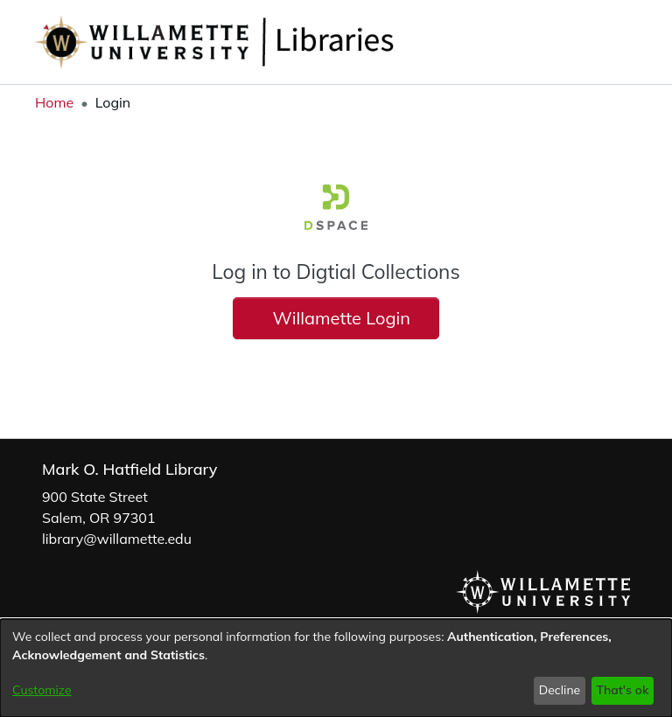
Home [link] (54, 102)
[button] (594, 41)
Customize (42, 690)
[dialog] (336, 668)
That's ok (622, 690)
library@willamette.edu (117, 538)
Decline (560, 690)
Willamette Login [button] (336, 318)
